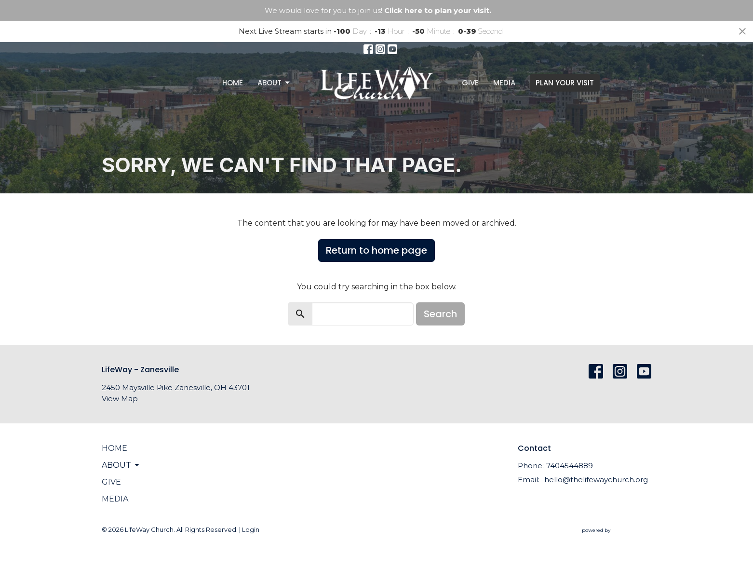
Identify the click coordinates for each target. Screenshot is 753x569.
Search (440, 314)
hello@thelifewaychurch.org (596, 479)
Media (504, 83)
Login (250, 529)
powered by (616, 530)
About (274, 83)
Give (470, 83)
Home (232, 83)
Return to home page (376, 250)
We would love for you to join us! (378, 10)
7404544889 (569, 465)
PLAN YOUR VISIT (565, 83)
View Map (120, 398)
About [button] (121, 465)
